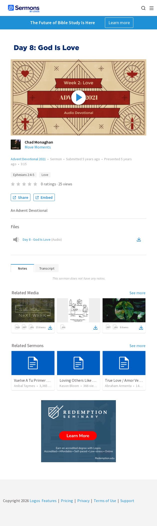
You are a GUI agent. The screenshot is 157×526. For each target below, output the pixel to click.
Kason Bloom (69, 385)
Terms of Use (105, 500)
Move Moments (38, 147)
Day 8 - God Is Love (42, 239)
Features (49, 500)
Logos (34, 500)
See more (138, 292)
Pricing (67, 500)
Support (127, 500)
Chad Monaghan (39, 142)
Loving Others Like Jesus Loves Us (88, 380)
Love (45, 175)
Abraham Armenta (118, 385)
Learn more (119, 22)
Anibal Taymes (24, 385)
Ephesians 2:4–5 (23, 175)
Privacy (83, 500)
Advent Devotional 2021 (28, 159)
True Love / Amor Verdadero (128, 380)
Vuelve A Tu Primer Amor (35, 380)
